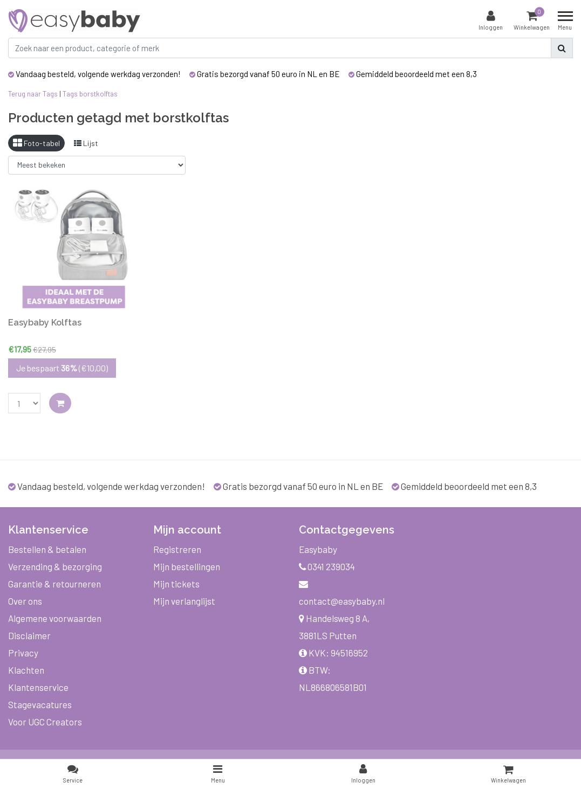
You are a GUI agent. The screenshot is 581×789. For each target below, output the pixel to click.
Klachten (26, 670)
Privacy (23, 652)
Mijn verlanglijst (184, 601)
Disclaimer (29, 635)
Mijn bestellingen (186, 566)
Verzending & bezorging (55, 566)
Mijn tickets (176, 583)
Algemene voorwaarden (54, 618)
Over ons (25, 601)
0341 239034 (327, 566)
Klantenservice (38, 687)
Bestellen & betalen (47, 549)
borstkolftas (98, 93)
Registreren (177, 549)
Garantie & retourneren (54, 583)
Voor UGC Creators (45, 721)
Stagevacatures (40, 704)
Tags (70, 93)
